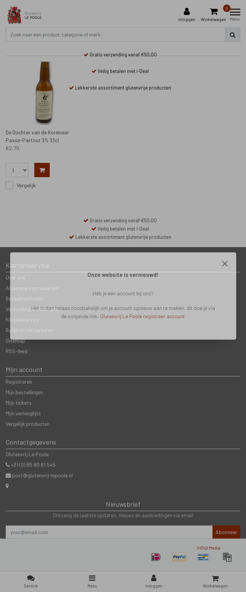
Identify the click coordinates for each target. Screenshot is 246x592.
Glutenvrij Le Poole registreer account (142, 316)
